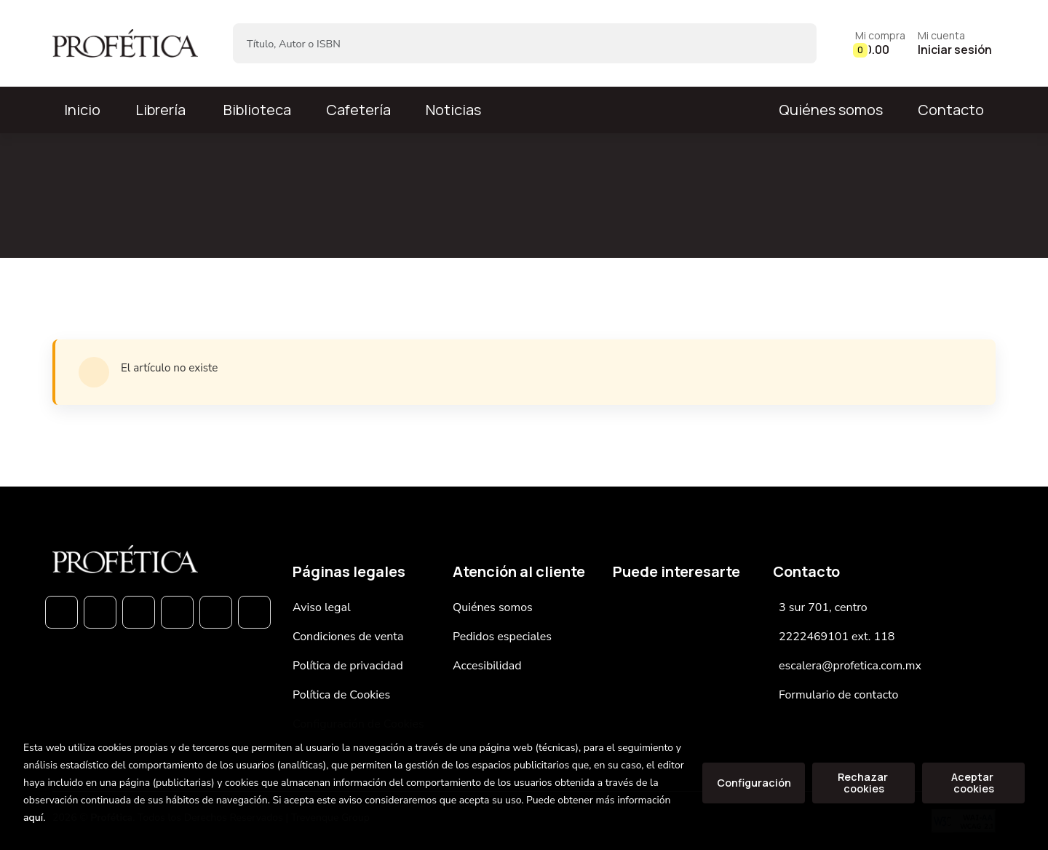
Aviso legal (322, 607)
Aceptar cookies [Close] (973, 782)
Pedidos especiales (502, 637)
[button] (880, 43)
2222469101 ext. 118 (836, 637)
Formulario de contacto (839, 695)
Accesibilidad (487, 666)
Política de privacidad (348, 666)
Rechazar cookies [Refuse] (864, 782)
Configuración (754, 783)
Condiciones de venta (348, 637)
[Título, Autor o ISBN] (501, 43)
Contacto (951, 109)
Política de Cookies (341, 695)
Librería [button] (160, 109)
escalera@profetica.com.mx (850, 666)
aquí (33, 818)
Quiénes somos (831, 109)
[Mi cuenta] (955, 43)
